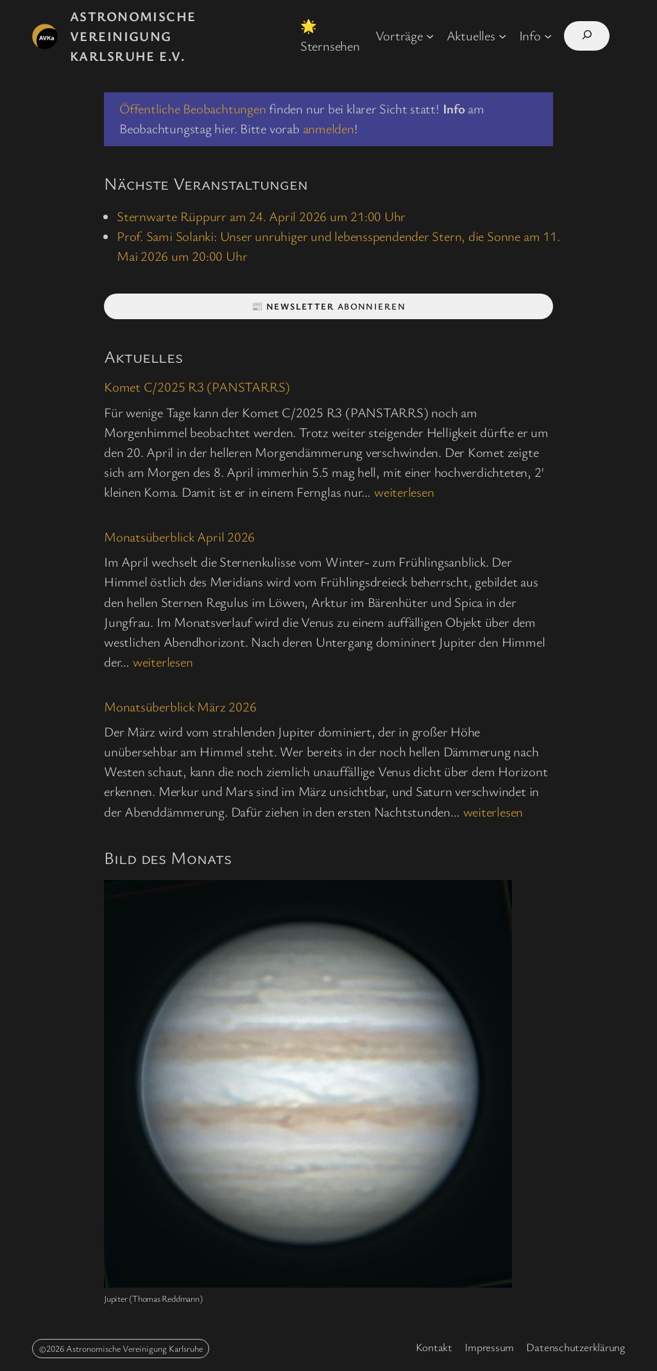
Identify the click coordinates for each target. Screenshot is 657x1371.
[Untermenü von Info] (548, 35)
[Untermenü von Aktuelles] (502, 35)
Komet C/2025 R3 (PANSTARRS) (197, 387)
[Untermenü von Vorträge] (430, 35)
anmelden (328, 128)
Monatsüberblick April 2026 (179, 537)
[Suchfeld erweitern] (587, 36)
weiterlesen (404, 492)
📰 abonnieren (328, 306)
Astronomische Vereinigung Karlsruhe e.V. (133, 36)
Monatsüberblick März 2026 (180, 707)
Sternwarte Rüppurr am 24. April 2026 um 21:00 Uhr (261, 216)
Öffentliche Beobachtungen (192, 108)
